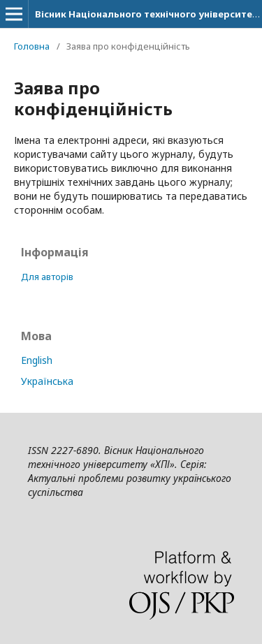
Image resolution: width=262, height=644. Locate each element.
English (36, 360)
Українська (47, 381)
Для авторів (47, 276)
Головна (32, 46)
